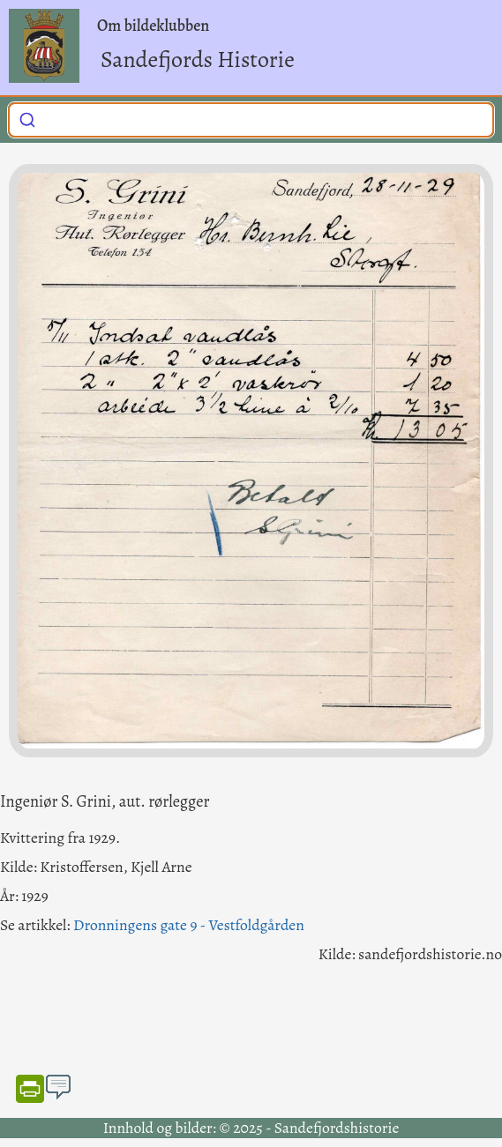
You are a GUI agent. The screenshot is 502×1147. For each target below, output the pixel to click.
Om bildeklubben (153, 25)
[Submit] (27, 118)
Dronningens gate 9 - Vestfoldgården (188, 924)
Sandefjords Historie (198, 59)
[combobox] (251, 119)
